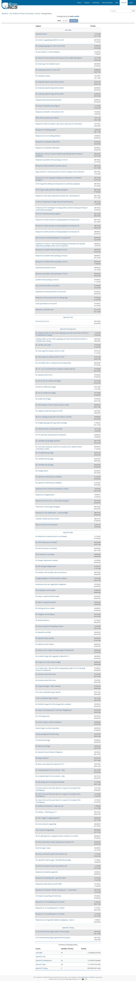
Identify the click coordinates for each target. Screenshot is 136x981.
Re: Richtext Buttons (42, 620)
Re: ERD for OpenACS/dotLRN (46, 602)
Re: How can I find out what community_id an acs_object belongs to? (59, 58)
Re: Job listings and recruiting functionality (50, 782)
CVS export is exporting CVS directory (48, 896)
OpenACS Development (68, 329)
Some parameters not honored (46, 304)
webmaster (84, 977)
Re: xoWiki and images (43, 399)
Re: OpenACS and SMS (43, 632)
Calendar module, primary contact (47, 519)
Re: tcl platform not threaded (45, 590)
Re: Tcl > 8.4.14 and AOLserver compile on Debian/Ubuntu (55, 369)
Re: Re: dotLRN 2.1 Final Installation (48, 52)
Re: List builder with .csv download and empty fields (53, 363)
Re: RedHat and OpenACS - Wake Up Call (49, 806)
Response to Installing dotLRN (46, 130)
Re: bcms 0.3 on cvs (42, 321)
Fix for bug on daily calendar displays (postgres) (52, 190)
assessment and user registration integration (51, 584)
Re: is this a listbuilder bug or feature (48, 692)
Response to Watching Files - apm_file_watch (51, 878)
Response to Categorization (45, 495)
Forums (37, 14)
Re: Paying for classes (43, 76)
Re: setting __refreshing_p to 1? (46, 812)
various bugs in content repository (47, 728)
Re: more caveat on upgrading (46, 824)
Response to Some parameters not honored (51, 292)
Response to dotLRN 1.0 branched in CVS (50, 112)
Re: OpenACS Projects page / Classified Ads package (53, 860)
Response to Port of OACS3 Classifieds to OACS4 (52, 489)
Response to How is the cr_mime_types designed (52, 501)
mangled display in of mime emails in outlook (51, 578)
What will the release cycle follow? (47, 118)
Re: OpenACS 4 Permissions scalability (49, 477)
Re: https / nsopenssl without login (47, 596)
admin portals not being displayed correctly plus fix (53, 238)
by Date (65, 21)
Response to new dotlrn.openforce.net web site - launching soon (58, 196)
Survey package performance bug (47, 734)
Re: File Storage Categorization (46, 566)
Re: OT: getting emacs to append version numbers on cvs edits (57, 836)
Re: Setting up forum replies (45, 608)
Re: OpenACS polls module (45, 638)
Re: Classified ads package (44, 453)
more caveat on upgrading (45, 830)
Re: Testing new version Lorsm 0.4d (48, 70)
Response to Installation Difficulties (48, 142)
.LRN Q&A (68, 30)
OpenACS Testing (68, 928)
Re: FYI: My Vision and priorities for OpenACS (51, 435)
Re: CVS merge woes (42, 716)
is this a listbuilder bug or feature (47, 698)
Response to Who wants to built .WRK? (49, 884)
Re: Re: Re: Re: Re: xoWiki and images (48, 381)
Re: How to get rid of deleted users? (48, 64)
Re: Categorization (42, 471)
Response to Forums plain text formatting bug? (52, 298)
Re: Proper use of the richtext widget (48, 662)
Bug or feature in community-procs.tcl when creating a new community (60, 172)
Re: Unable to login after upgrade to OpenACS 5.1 (52, 656)
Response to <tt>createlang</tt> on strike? (50, 902)
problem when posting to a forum (47, 280)
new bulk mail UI (41, 34)
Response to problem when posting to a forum (52, 160)
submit (92, 977)
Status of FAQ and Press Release (47, 525)
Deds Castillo (74, 16)
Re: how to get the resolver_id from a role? (50, 351)
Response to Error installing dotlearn (48, 136)
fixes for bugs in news (43, 848)
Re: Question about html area (46, 674)
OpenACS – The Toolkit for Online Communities (18, 14)
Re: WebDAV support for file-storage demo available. (53, 704)
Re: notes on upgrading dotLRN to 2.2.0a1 (50, 40)
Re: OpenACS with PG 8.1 (44, 375)
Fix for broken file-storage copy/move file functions (53, 938)
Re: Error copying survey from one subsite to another (54, 417)
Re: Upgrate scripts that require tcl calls (49, 411)
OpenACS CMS (68, 317)
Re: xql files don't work (43, 345)
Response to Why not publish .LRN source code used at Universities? (59, 124)
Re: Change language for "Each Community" (50, 46)
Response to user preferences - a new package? (52, 513)
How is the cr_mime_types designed (48, 507)
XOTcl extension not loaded (45, 554)
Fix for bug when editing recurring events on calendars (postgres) (58, 184)
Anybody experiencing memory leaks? (48, 100)
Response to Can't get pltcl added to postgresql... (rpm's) (55, 920)
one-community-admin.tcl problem (47, 286)
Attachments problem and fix (46, 268)
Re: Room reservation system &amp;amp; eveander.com (55, 842)
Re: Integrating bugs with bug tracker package (51, 423)
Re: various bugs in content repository (49, 722)
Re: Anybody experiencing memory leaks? (50, 82)
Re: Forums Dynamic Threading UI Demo (49, 626)
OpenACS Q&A (68, 532)
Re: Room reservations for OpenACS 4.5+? (50, 764)
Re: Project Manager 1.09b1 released (48, 686)
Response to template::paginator (47, 872)
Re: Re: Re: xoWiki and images (46, 387)
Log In (131, 3)
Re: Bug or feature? (42, 758)
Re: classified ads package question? (48, 441)
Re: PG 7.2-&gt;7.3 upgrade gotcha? (48, 818)
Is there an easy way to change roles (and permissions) (54, 202)
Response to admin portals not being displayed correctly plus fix (57, 220)
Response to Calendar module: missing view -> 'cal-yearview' (56, 890)
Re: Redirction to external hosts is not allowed (51, 536)
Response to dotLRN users (45, 310)
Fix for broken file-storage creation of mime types (52, 932)
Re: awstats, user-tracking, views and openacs (51, 572)
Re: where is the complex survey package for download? (55, 650)
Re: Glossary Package (43, 740)
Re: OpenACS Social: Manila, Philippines (49, 752)
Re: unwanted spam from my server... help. (50, 770)
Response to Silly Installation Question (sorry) (51, 166)
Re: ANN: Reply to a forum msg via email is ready (52, 405)
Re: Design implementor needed (47, 560)
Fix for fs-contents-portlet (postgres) (48, 214)
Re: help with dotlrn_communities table (49, 429)
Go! (133, 11)
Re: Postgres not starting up (45, 614)
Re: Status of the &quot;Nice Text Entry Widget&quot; (54, 710)
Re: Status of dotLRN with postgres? (48, 106)
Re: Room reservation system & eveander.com (51, 854)
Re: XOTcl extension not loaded (46, 542)
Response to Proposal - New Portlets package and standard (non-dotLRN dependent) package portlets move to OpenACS (60, 245)
